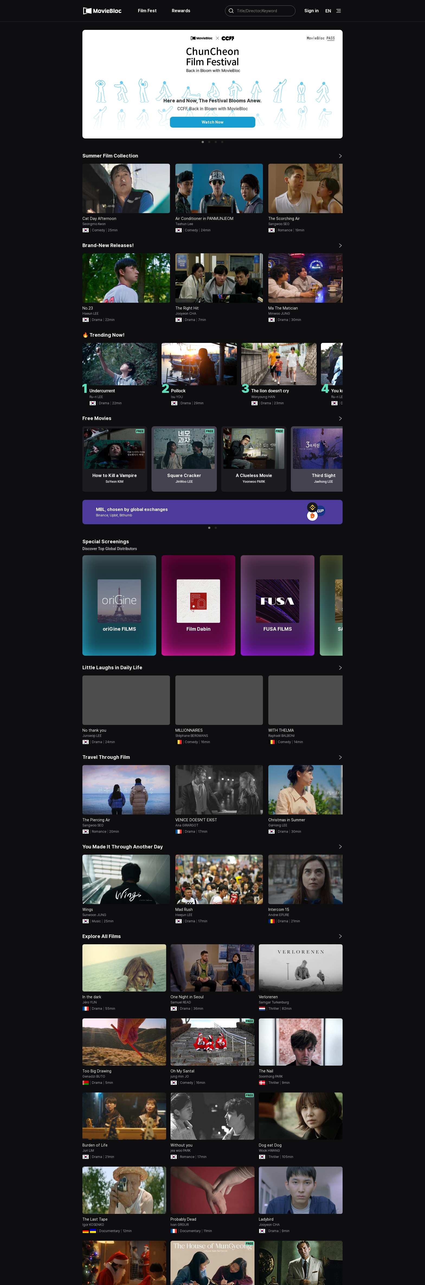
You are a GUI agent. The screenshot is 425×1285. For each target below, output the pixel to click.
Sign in (311, 10)
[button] (203, 142)
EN (328, 11)
